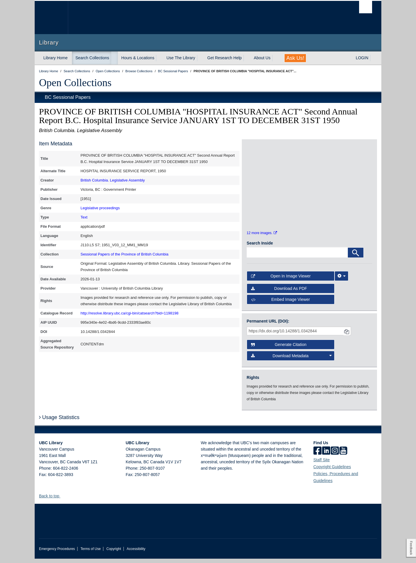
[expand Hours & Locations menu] (159, 58)
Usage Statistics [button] (59, 422)
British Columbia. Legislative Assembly (113, 180)
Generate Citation (279, 349)
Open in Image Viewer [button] (281, 280)
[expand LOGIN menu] (373, 58)
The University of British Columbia (51, 17)
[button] (62, 500)
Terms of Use (91, 553)
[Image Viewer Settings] (341, 281)
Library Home (55, 57)
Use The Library (180, 57)
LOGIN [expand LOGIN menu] (362, 57)
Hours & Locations (137, 57)
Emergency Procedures (57, 553)
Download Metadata (291, 360)
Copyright (113, 553)
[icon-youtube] (343, 455)
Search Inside (260, 247)
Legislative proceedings (100, 208)
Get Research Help (224, 57)
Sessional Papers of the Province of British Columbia (124, 254)
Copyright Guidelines (332, 471)
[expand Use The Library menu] (200, 58)
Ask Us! (295, 58)
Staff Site (321, 464)
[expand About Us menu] (275, 58)
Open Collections (75, 82)
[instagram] (335, 455)
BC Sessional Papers (68, 97)
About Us (262, 57)
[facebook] (317, 455)
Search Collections (92, 57)
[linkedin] (326, 455)
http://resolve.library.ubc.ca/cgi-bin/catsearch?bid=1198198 (130, 313)
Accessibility (136, 553)
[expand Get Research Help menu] (247, 58)
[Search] (356, 257)
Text (84, 217)
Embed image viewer (280, 304)
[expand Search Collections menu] (114, 58)
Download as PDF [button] (279, 292)
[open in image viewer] (262, 166)
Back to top (52, 500)
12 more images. (262, 238)
